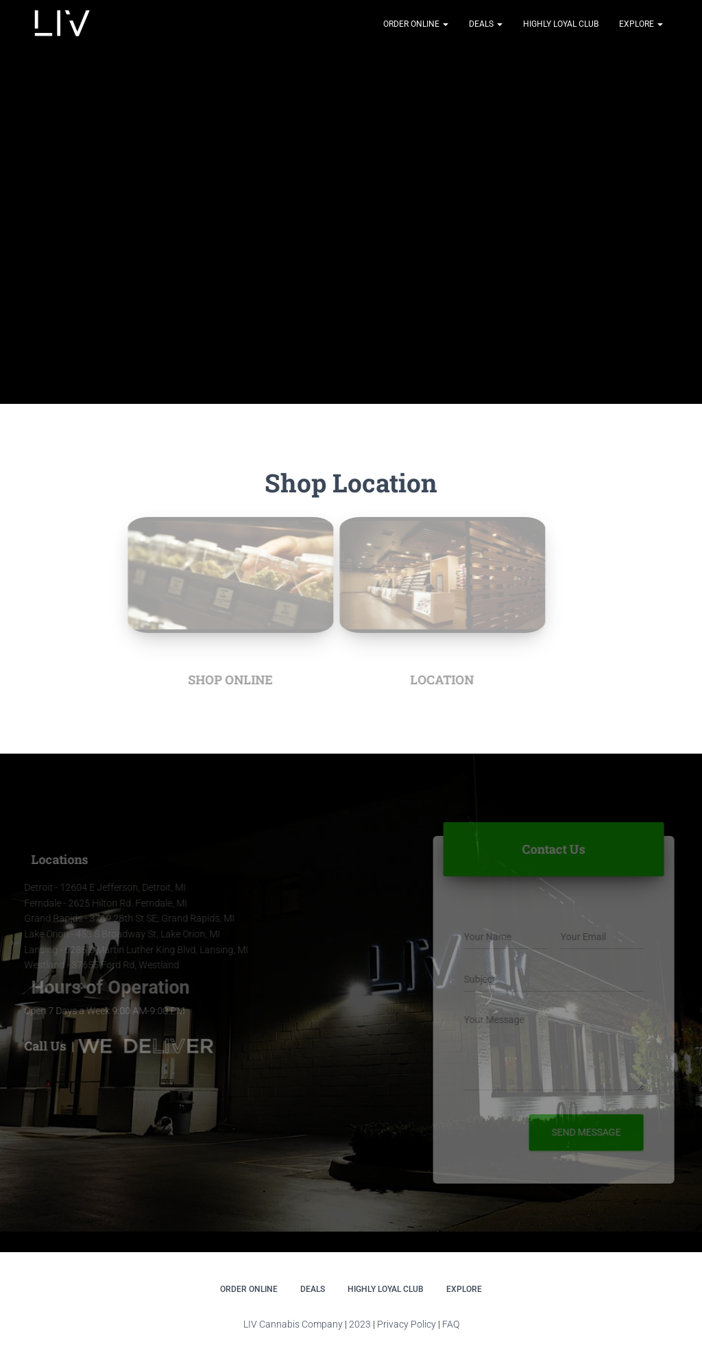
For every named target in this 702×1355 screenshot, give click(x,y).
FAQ (450, 1324)
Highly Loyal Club (560, 24)
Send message (590, 1132)
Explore (641, 24)
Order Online (415, 24)
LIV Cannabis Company (294, 1324)
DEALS (486, 24)
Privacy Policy (406, 1324)
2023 (360, 1324)
